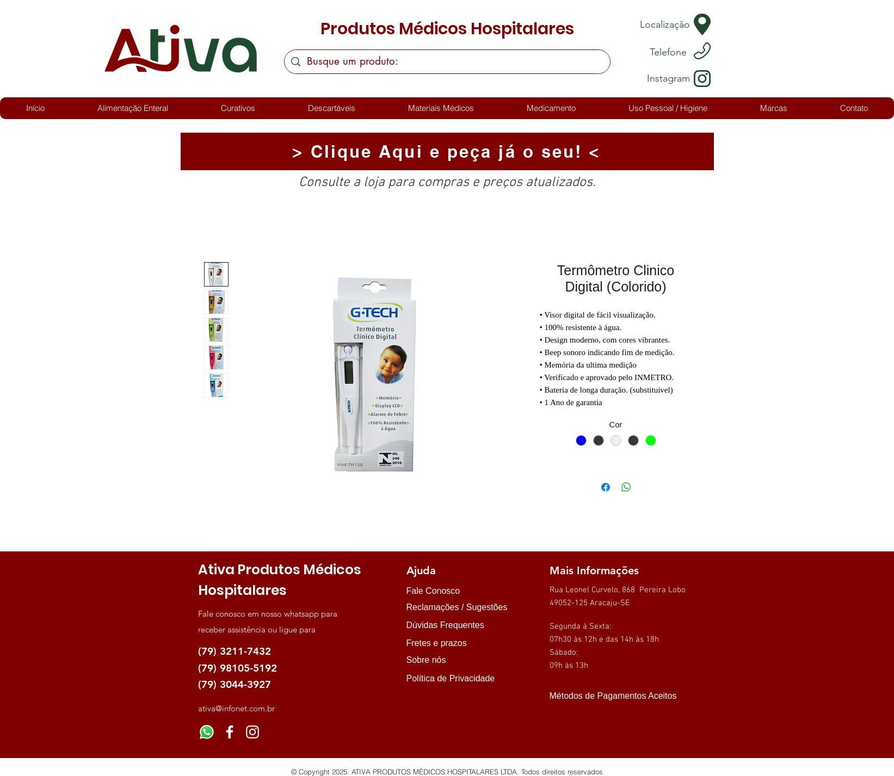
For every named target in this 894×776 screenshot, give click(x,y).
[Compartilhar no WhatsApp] (626, 487)
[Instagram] (252, 732)
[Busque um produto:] (447, 61)
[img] (560, 715)
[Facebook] (229, 732)
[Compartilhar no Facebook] (605, 487)
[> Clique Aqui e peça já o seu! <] (447, 151)
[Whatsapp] (206, 732)
